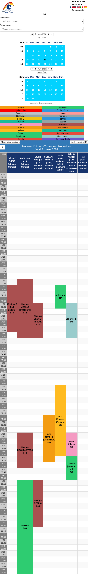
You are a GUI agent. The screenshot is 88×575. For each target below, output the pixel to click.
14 (45, 55)
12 (33, 55)
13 (39, 55)
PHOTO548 (25, 526)
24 (62, 60)
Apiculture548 (60, 296)
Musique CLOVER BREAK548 (38, 320)
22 (50, 60)
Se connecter (78, 10)
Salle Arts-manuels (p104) (49, 160)
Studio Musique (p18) (38, 160)
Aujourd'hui (42, 38)
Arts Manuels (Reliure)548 (60, 420)
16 (56, 55)
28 (45, 64)
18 (27, 60)
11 (22, 55)
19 (33, 60)
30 (56, 64)
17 (62, 55)
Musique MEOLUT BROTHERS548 (25, 308)
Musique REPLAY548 (38, 503)
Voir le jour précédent (10, 142)
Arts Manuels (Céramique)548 (49, 438)
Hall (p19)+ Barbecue (82, 160)
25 (27, 64)
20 (39, 60)
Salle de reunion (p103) (71, 157)
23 (56, 60)
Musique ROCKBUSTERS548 (25, 450)
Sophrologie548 (72, 320)
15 (50, 55)
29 (50, 64)
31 (62, 64)
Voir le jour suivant (79, 142)
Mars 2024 (42, 34)
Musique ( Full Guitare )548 (12, 308)
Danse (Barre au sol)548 (71, 467)
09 (22, 47)
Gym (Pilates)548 (71, 444)
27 (39, 64)
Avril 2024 (42, 69)
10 (22, 51)
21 (62, 90)
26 (33, 64)
